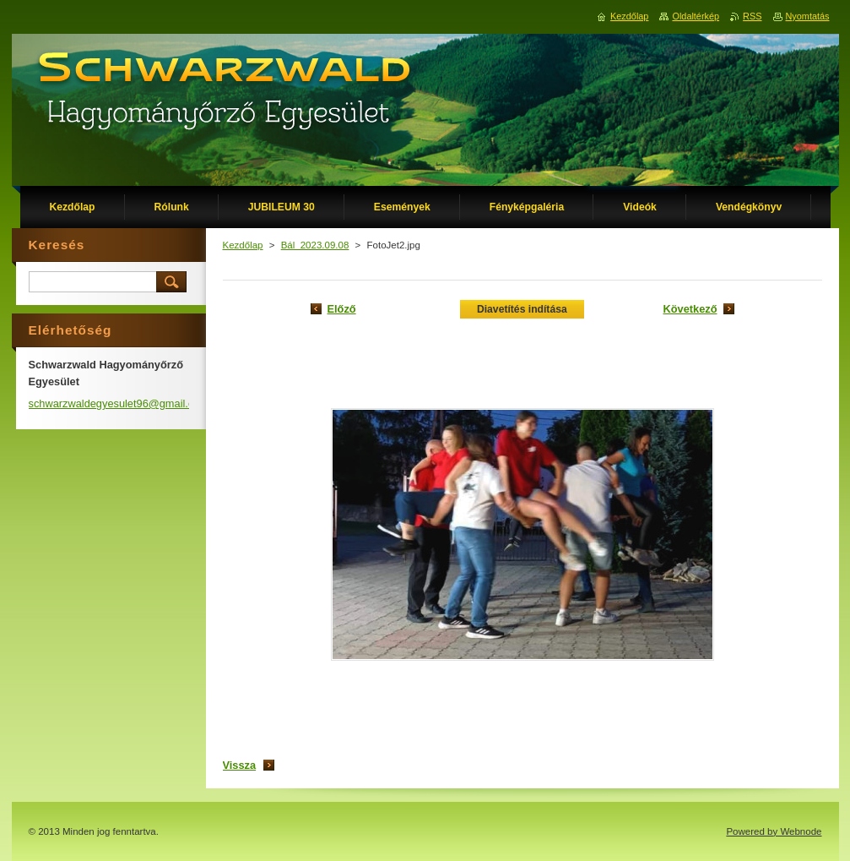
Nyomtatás (808, 16)
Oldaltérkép (695, 16)
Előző (342, 308)
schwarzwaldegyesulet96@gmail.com (119, 403)
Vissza (240, 765)
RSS (752, 16)
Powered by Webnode (773, 831)
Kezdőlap (243, 245)
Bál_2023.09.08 (315, 245)
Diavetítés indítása (522, 309)
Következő (690, 308)
